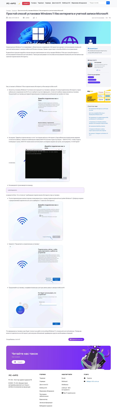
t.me (99, 70)
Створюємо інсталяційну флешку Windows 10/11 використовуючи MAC (98, 122)
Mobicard (64, 381)
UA (106, 18)
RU (110, 18)
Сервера (48, 3)
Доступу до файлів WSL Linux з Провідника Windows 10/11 (97, 113)
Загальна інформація (46, 402)
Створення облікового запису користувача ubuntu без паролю (97, 129)
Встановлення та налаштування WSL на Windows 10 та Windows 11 (98, 118)
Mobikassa (65, 384)
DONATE (26, 3)
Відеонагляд (43, 399)
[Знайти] (108, 2)
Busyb (63, 378)
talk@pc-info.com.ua (92, 381)
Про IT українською (68, 393)
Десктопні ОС (56, 3)
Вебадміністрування (46, 406)
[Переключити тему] (19, 3)
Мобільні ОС (66, 3)
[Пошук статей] (97, 2)
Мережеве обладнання (79, 3)
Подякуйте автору (76, 339)
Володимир (98, 62)
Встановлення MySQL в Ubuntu (97, 126)
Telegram (18, 362)
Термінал (41, 3)
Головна (33, 3)
